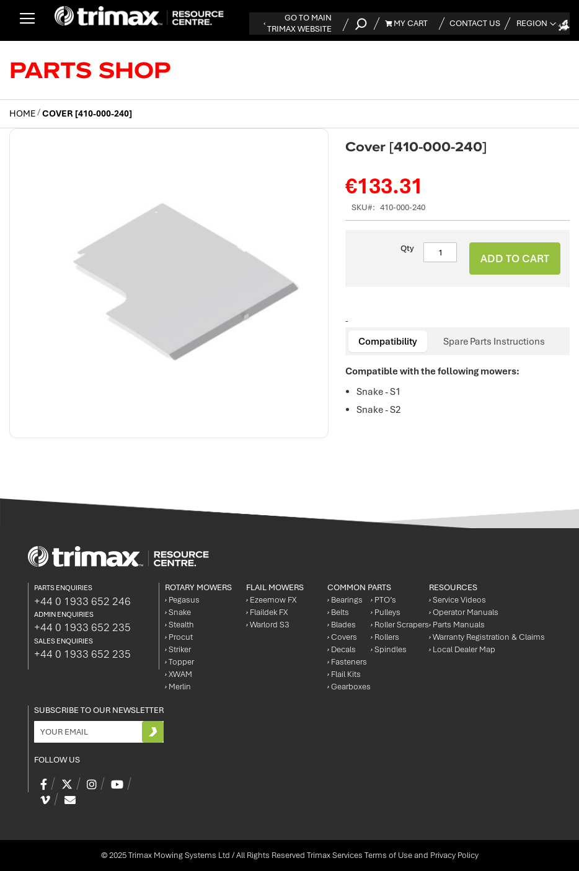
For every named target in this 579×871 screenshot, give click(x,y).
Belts (338, 612)
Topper (179, 662)
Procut (179, 637)
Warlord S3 (267, 624)
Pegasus (182, 600)
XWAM (178, 674)
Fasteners (347, 662)
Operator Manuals (463, 612)
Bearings (345, 600)
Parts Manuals (457, 624)
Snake (178, 612)
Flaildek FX (267, 612)
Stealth (179, 624)
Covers (342, 637)
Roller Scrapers (400, 624)
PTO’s (383, 600)
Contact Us (474, 23)
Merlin (178, 686)
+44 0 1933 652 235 (82, 627)
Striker (178, 649)
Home (22, 113)
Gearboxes (349, 686)
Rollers (385, 637)
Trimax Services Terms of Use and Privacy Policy (393, 855)
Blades (341, 624)
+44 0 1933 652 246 (82, 601)
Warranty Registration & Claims (487, 637)
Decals (341, 649)
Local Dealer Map (462, 649)
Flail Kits (344, 674)
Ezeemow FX (271, 600)
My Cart (406, 23)
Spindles (389, 649)
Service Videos (457, 600)
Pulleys (385, 612)
